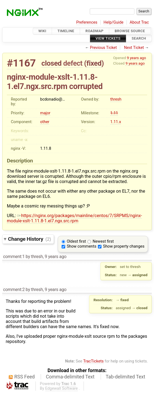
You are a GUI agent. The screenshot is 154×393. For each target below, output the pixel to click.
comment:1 (13, 256)
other (44, 122)
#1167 (21, 63)
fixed (93, 63)
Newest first (103, 241)
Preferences (86, 22)
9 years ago (136, 58)
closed (52, 63)
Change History (29, 239)
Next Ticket (134, 47)
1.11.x (115, 122)
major (45, 113)
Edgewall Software (61, 388)
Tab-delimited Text (125, 377)
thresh (115, 99)
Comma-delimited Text (70, 377)
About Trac (139, 22)
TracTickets (93, 361)
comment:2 (13, 289)
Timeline (65, 31)
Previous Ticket (103, 47)
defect (72, 63)
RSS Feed (24, 377)
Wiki (42, 31)
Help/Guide (113, 22)
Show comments (82, 246)
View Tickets (108, 39)
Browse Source (130, 31)
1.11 (114, 113)
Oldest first (76, 241)
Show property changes (123, 246)
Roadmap (95, 31)
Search (139, 39)
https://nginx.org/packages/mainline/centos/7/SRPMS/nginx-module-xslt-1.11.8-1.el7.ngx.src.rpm (74, 218)
